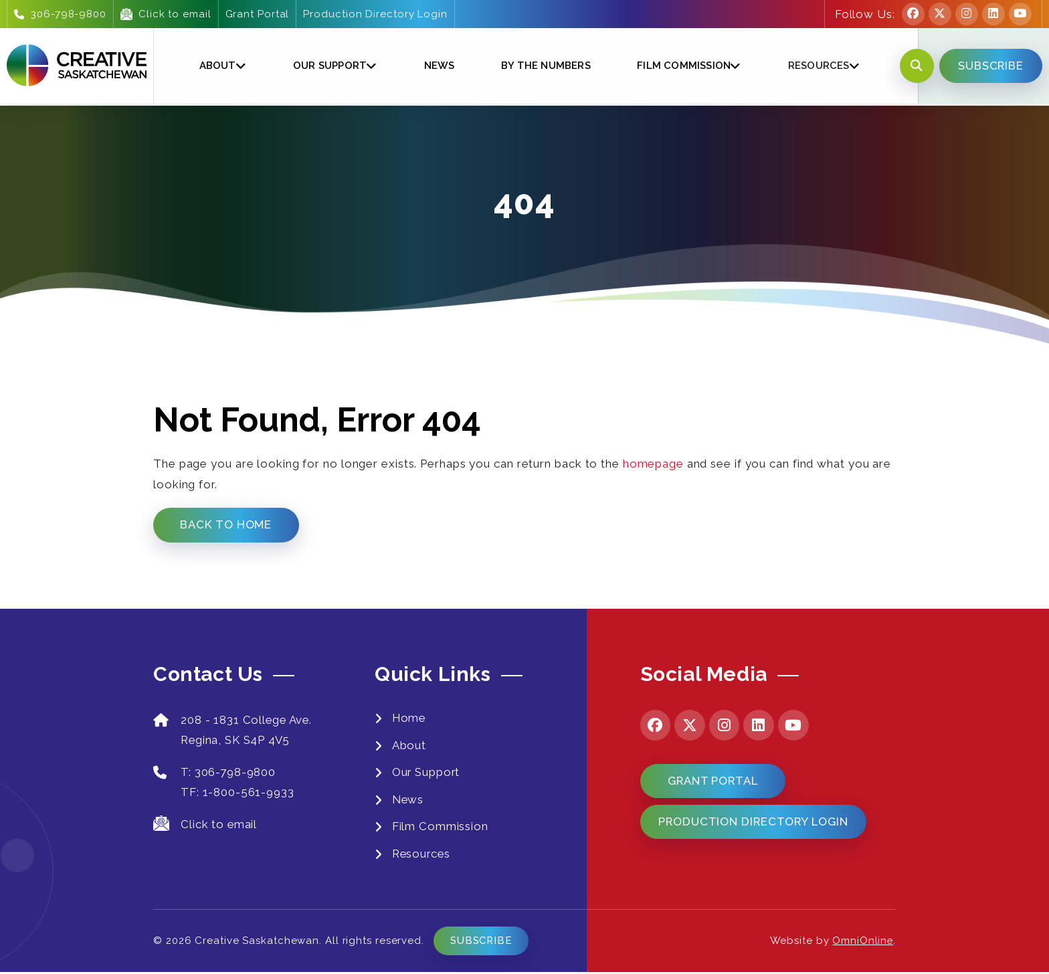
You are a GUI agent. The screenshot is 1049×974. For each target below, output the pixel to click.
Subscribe (482, 943)
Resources (815, 66)
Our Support (329, 66)
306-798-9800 (60, 14)
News (437, 66)
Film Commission (682, 66)
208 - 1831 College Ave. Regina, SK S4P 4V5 (234, 731)
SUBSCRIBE (989, 66)
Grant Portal (257, 14)
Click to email (165, 14)
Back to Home (227, 525)
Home (409, 718)
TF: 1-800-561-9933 (238, 793)
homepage (653, 463)
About (217, 66)
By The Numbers (544, 66)
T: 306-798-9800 (215, 773)
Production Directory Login (375, 14)
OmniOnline (862, 943)
